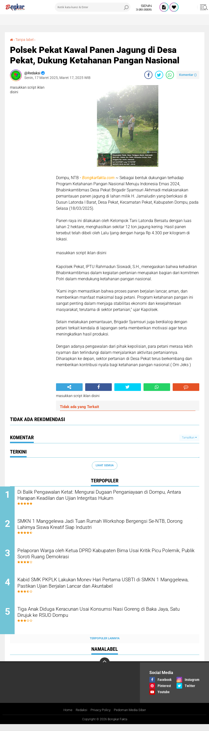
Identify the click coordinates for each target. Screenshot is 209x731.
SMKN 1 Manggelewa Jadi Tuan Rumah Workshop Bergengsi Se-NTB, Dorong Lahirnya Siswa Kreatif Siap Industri (107, 527)
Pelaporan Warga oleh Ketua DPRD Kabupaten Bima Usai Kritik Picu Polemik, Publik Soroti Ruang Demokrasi (110, 558)
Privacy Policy (100, 717)
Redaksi (79, 717)
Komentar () (188, 74)
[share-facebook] (148, 75)
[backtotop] (105, 669)
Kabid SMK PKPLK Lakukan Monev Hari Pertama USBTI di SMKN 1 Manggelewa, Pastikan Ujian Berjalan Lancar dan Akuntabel (110, 589)
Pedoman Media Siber (131, 717)
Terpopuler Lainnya (104, 645)
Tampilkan (189, 437)
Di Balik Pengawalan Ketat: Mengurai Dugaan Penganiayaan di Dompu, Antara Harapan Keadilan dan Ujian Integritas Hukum (103, 496)
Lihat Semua (105, 465)
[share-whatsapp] (170, 75)
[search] (92, 7)
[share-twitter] (159, 75)
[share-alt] (69, 387)
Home (65, 717)
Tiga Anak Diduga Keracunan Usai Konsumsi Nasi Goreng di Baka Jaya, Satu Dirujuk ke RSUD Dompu (107, 619)
